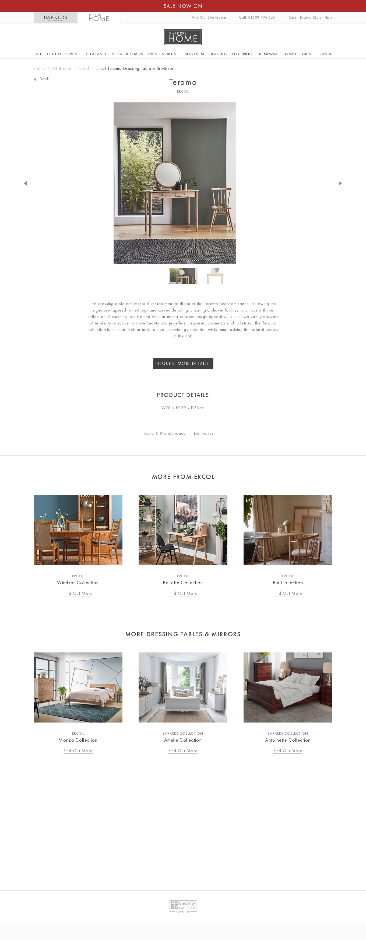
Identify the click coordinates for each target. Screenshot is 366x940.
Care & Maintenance (165, 433)
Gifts (307, 53)
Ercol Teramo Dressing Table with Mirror (135, 68)
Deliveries (204, 433)
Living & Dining (164, 53)
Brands (325, 53)
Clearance (96, 53)
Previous (31, 183)
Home (39, 68)
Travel (290, 53)
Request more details (183, 363)
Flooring (242, 53)
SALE (38, 53)
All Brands (62, 68)
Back (41, 79)
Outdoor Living (64, 53)
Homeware (268, 53)
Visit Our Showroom (209, 17)
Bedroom (194, 53)
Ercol (84, 68)
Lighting (218, 53)
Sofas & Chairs (127, 53)
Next (335, 183)
